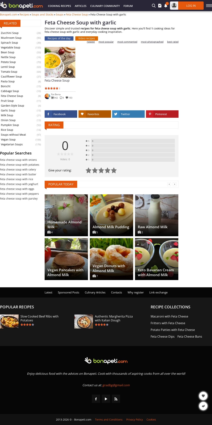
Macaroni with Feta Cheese (169, 316)
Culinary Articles (95, 292)
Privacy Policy (134, 419)
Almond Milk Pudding (111, 227)
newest (91, 42)
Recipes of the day (59, 38)
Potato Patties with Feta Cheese (173, 330)
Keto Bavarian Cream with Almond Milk (156, 272)
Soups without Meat (13, 134)
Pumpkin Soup (10, 125)
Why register (136, 292)
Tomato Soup (9, 71)
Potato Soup (8, 62)
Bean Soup (7, 52)
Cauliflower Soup (11, 76)
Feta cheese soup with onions (18, 160)
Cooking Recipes (59, 6)
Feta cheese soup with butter (18, 174)
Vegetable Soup (10, 47)
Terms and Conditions (109, 419)
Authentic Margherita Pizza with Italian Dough (114, 318)
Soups (59, 14)
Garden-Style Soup (12, 105)
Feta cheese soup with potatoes (19, 164)
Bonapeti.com (8, 14)
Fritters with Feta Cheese (168, 323)
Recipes (24, 14)
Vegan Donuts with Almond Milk (109, 268)
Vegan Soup (8, 139)
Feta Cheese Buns (189, 337)
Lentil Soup (8, 67)
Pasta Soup (8, 81)
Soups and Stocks (42, 14)
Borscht (5, 86)
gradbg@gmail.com (116, 385)
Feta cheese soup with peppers (19, 193)
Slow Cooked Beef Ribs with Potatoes (39, 318)
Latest (48, 292)
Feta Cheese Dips (163, 337)
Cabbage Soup (10, 91)
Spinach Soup (9, 42)
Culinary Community (105, 6)
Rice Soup (7, 130)
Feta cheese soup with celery (18, 169)
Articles (80, 6)
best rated (173, 42)
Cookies (151, 419)
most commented (127, 42)
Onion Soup (8, 120)
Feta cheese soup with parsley (19, 198)
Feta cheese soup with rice (16, 179)
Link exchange (158, 292)
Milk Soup (7, 115)
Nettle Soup (8, 57)
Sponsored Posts (68, 292)
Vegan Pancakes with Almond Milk (65, 272)
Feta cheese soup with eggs (17, 189)
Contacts (116, 292)
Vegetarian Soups (12, 144)
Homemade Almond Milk (64, 224)
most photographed (152, 42)
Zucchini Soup (10, 33)
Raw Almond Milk (153, 227)
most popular (106, 42)
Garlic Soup (8, 110)
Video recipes (86, 38)
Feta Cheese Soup (77, 14)
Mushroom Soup (11, 38)
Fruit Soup (7, 100)
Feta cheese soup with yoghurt (19, 184)
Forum (128, 6)
